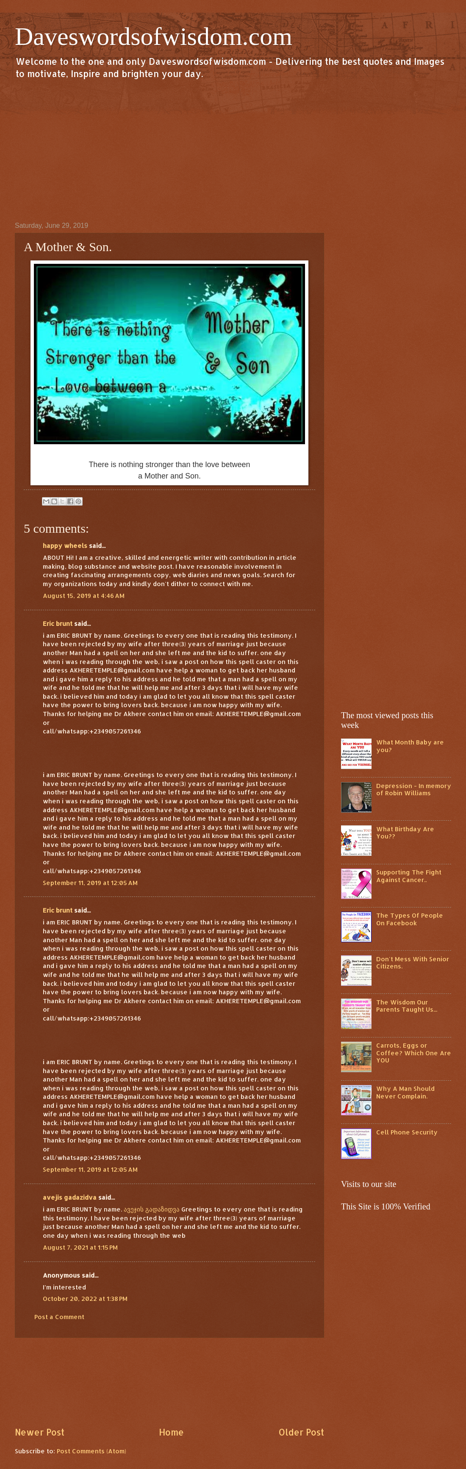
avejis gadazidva (70, 1197)
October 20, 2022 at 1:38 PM (85, 1299)
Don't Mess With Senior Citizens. (412, 963)
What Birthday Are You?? (405, 833)
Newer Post (39, 1432)
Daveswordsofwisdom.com (153, 36)
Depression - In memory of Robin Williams (413, 789)
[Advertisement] (233, 150)
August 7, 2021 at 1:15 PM (80, 1247)
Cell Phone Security (407, 1132)
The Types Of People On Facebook (409, 919)
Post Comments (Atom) (91, 1451)
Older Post (301, 1432)
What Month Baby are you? (410, 746)
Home (171, 1432)
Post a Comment (59, 1317)
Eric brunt (57, 624)
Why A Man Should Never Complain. (405, 1092)
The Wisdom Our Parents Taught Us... (406, 1006)
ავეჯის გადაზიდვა (152, 1209)
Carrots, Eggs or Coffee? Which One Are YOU (413, 1052)
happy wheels (65, 546)
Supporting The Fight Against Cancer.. (408, 876)
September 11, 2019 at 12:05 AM (90, 883)
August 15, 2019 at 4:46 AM (84, 596)
